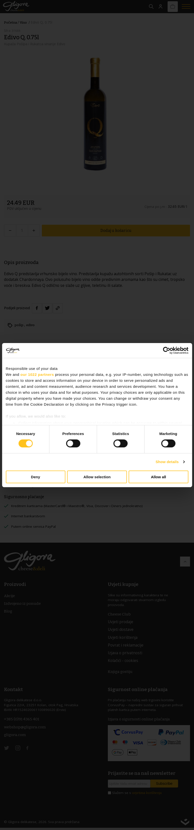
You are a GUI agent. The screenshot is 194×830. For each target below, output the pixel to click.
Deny (35, 477)
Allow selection (97, 477)
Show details (167, 462)
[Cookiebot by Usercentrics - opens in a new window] (166, 350)
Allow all (158, 477)
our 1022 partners (37, 374)
